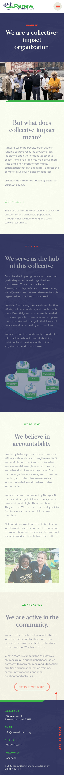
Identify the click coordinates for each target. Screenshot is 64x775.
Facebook (10, 757)
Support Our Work (31, 687)
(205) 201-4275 (13, 745)
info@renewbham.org (18, 732)
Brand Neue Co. (13, 768)
